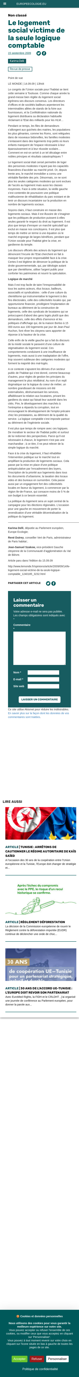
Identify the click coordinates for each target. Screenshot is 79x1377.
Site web (18, 686)
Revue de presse (20, 69)
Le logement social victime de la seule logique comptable (36, 34)
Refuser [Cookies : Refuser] (36, 1359)
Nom (17, 672)
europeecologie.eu (31, 3)
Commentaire (20, 626)
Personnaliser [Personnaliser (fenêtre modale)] (57, 1359)
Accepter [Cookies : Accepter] (20, 1359)
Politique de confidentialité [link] (40, 1369)
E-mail (18, 679)
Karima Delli (17, 61)
